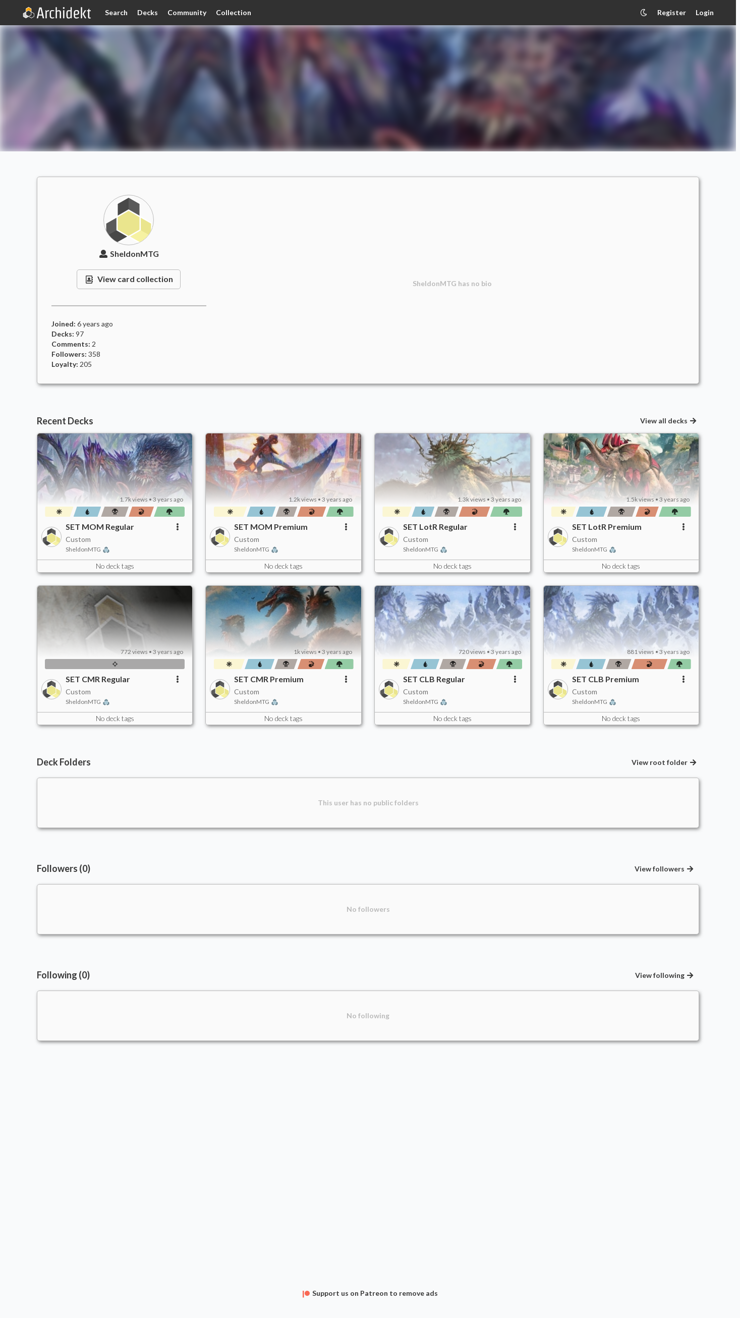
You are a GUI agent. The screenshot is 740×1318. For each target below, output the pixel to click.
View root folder (665, 762)
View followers (665, 868)
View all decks (669, 420)
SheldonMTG (129, 253)
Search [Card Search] (116, 12)
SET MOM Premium (271, 526)
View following (665, 975)
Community (186, 12)
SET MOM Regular (100, 526)
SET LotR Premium (607, 526)
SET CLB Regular (434, 679)
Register (671, 12)
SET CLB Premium (605, 679)
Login (705, 12)
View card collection (128, 279)
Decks (147, 12)
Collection (233, 12)
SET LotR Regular (435, 526)
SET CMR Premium (269, 679)
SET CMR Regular (98, 679)
